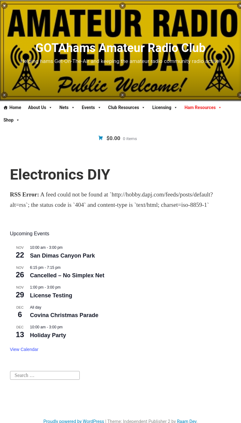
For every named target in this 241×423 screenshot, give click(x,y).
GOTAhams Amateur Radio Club (120, 48)
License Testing (51, 295)
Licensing (165, 107)
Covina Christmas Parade (64, 315)
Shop (11, 120)
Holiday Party (48, 335)
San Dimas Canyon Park (62, 256)
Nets (67, 107)
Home (15, 107)
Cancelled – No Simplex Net (67, 275)
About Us (40, 107)
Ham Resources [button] (203, 107)
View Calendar (24, 349)
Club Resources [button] (127, 107)
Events (91, 107)
